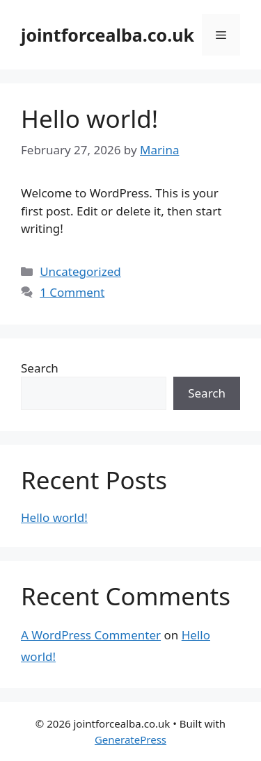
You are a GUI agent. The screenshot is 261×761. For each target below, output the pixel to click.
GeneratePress (130, 739)
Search (39, 368)
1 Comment (72, 292)
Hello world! (89, 118)
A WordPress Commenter (91, 635)
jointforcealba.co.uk (107, 35)
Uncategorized (80, 271)
